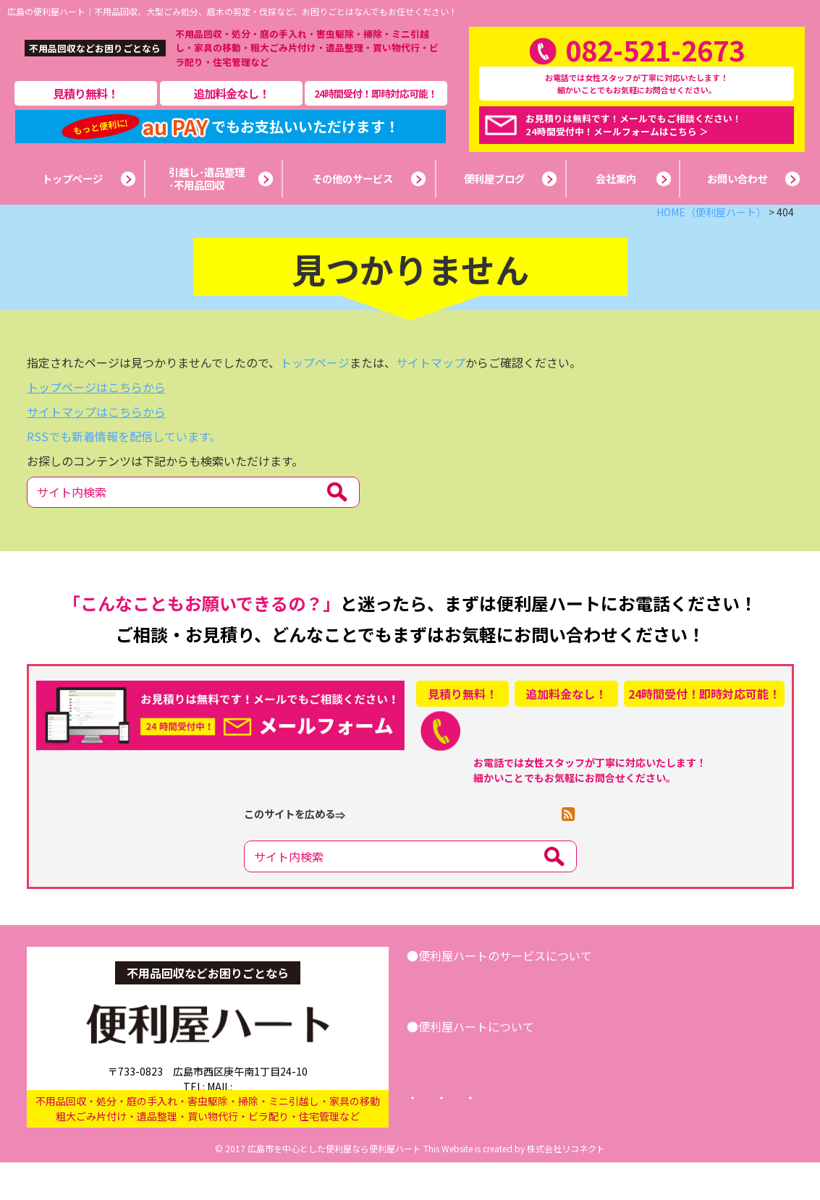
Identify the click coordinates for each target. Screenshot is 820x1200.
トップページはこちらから (96, 424)
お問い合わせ (719, 1018)
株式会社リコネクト (566, 1186)
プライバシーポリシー (558, 1135)
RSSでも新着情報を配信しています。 (124, 473)
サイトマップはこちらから (96, 449)
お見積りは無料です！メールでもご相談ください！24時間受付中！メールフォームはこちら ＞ (633, 143)
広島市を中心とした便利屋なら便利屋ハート (334, 1186)
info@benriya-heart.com (265, 1110)
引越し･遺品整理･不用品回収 (497, 1018)
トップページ (315, 400)
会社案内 (451, 1089)
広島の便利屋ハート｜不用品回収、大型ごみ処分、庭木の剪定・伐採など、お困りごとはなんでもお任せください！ (232, 11)
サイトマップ (430, 400)
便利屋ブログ (529, 1089)
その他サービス (626, 1018)
